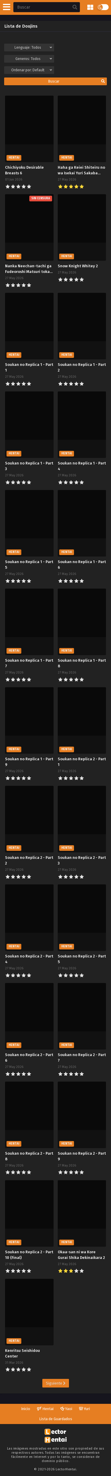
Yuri (84, 1409)
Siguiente (55, 1383)
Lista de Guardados (55, 1419)
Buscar (76, 81)
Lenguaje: (33, 47)
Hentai (45, 1409)
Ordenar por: (31, 70)
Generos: (33, 58)
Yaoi (66, 1409)
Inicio (25, 1409)
